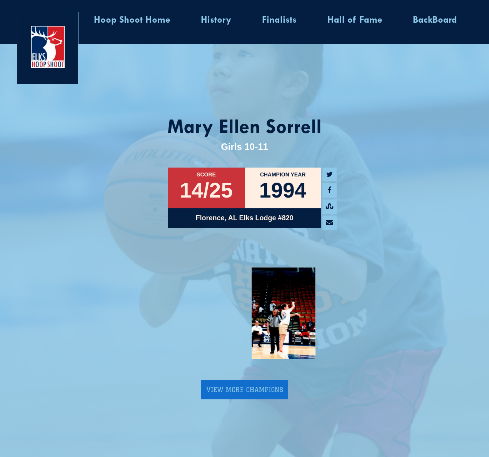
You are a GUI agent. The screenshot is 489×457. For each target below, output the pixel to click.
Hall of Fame (354, 20)
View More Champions (244, 389)
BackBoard (435, 20)
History (216, 20)
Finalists (279, 20)
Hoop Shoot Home (132, 20)
